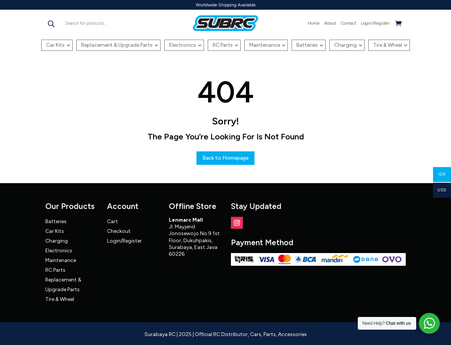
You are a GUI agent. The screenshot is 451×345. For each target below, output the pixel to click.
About (330, 23)
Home (314, 23)
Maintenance (264, 45)
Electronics (182, 45)
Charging (345, 45)
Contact (348, 23)
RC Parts (223, 45)
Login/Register (375, 23)
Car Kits (55, 45)
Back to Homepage (225, 158)
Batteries (307, 45)
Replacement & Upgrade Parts (117, 45)
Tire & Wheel (387, 45)
